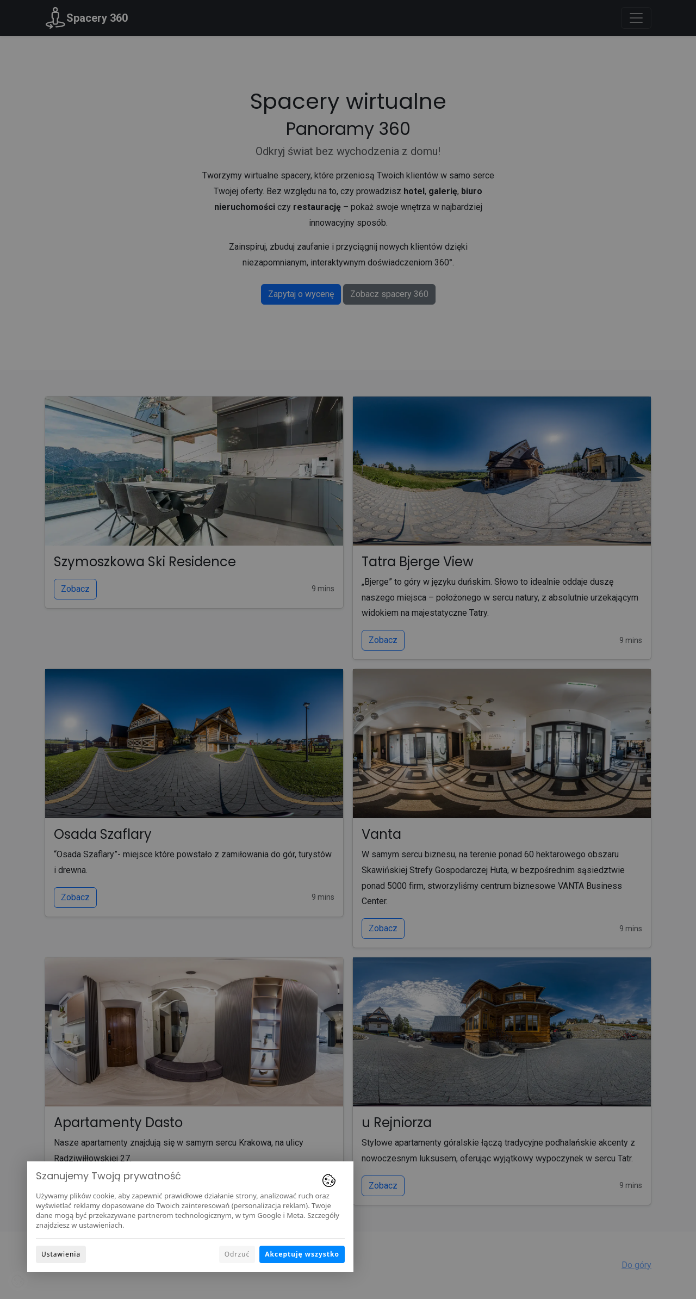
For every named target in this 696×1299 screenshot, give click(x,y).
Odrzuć (237, 1254)
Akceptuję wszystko (302, 1254)
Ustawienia (60, 1254)
